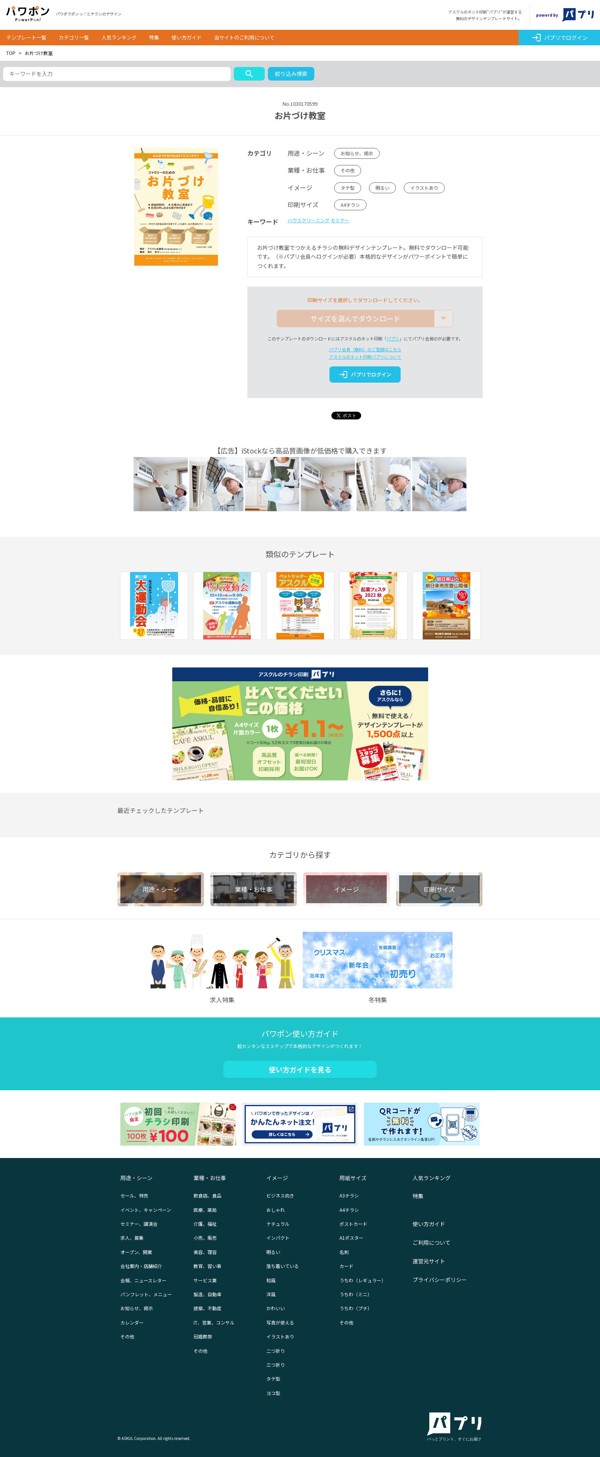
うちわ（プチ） (355, 1308)
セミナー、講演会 (139, 1223)
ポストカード (353, 1223)
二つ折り (275, 1350)
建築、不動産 (207, 1308)
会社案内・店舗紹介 (141, 1266)
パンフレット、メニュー (146, 1294)
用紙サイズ (353, 1178)
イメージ (277, 1178)
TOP (10, 53)
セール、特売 (134, 1195)
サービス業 (205, 1280)
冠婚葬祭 (203, 1336)
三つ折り (275, 1364)
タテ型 (348, 187)
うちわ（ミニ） (355, 1294)
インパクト (278, 1237)
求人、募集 (132, 1237)
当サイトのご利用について (244, 37)
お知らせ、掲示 (357, 153)
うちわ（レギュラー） (362, 1280)
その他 (348, 170)
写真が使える (280, 1322)
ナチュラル (278, 1223)
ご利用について (432, 1242)
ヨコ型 (273, 1393)
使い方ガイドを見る (300, 1069)
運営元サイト (429, 1261)
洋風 (271, 1294)
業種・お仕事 (210, 1178)
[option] (153, 607)
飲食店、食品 (207, 1195)
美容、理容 (205, 1252)
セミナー (340, 220)
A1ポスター (351, 1237)
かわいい (275, 1308)
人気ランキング (119, 37)
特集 (154, 37)
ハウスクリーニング (308, 220)
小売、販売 (205, 1237)
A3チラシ (349, 1195)
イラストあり (424, 187)
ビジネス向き (280, 1195)
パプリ (393, 338)
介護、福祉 (205, 1223)
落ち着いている (282, 1266)
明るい (382, 187)
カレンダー (132, 1322)
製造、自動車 (207, 1294)
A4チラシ (350, 204)
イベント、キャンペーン (145, 1209)
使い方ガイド (186, 37)
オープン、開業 (136, 1252)
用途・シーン (136, 1178)
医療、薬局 (205, 1209)
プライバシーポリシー (440, 1279)
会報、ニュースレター (143, 1280)
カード (346, 1266)
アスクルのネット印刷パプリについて (365, 357)
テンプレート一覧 (26, 37)
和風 (271, 1280)
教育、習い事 (207, 1266)
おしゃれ (275, 1209)
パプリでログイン (559, 38)
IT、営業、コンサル (214, 1322)
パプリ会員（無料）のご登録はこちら (365, 349)
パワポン (28, 14)
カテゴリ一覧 (74, 37)
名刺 (344, 1252)
